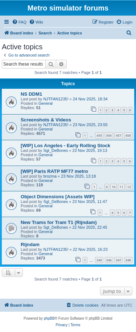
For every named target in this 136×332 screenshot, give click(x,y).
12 (129, 186)
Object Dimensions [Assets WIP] (58, 196)
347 (118, 260)
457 (118, 135)
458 (128, 135)
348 (128, 260)
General (45, 103)
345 (99, 260)
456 (109, 135)
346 (109, 260)
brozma (50, 176)
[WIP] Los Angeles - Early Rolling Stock (65, 145)
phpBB (49, 318)
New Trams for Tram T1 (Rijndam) (59, 222)
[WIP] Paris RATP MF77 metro (54, 171)
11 (121, 186)
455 (99, 135)
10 (113, 186)
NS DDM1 (31, 94)
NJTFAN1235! (55, 99)
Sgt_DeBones (55, 150)
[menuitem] (19, 22)
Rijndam (30, 244)
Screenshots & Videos (46, 120)
